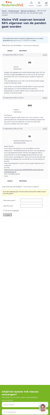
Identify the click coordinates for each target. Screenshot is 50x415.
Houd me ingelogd (12, 210)
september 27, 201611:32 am (22, 40)
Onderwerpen (13, 11)
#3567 (45, 128)
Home (4, 11)
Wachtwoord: (8, 206)
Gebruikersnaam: (9, 200)
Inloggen (7, 214)
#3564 (45, 98)
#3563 (45, 55)
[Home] (12, 4)
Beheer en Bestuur (28, 11)
